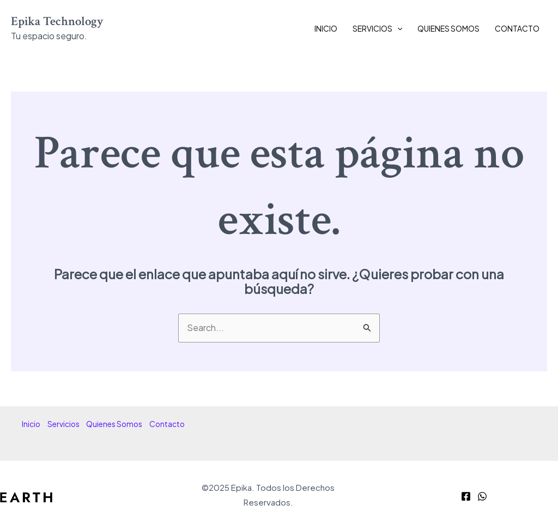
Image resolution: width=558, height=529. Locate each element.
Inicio (325, 28)
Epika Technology (57, 21)
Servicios (377, 28)
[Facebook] (466, 496)
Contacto (517, 28)
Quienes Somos (448, 28)
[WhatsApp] (482, 496)
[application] (397, 28)
